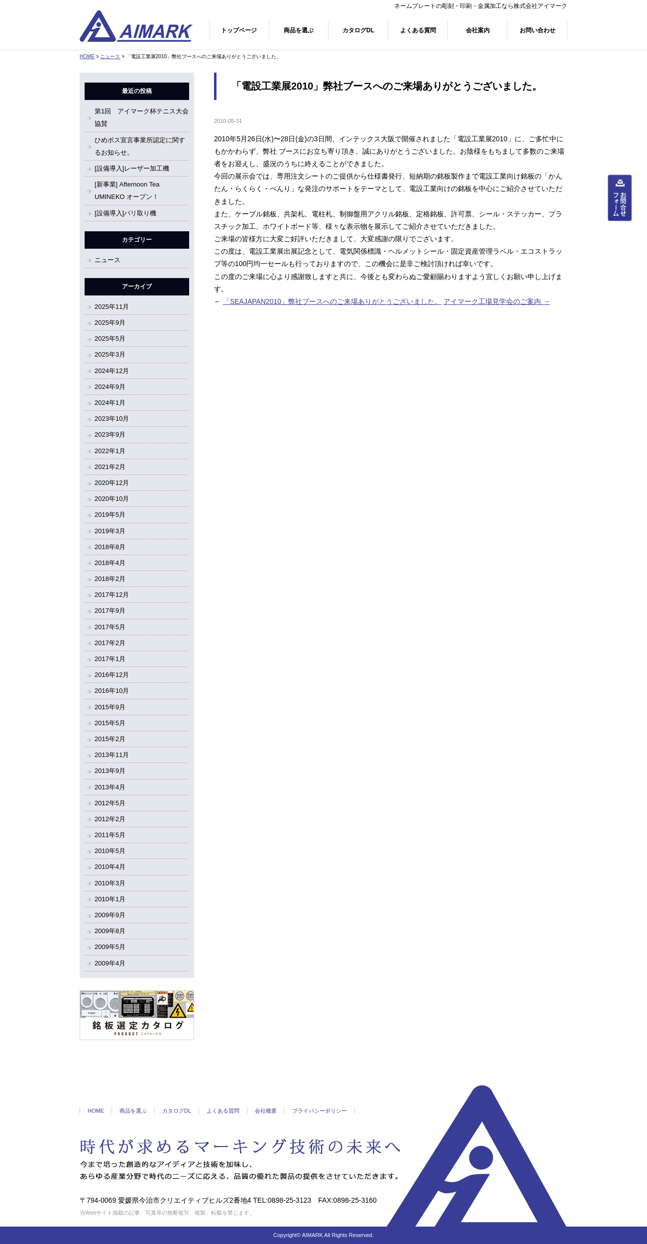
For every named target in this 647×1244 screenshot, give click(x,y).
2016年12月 (112, 674)
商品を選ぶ (299, 30)
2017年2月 (110, 643)
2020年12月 (112, 482)
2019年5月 (110, 514)
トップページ (239, 30)
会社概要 (266, 1111)
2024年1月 (110, 402)
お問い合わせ (537, 30)
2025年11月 (112, 306)
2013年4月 (110, 787)
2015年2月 (110, 739)
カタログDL (358, 30)
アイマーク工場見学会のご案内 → (496, 301)
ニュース (110, 56)
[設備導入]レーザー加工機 (132, 168)
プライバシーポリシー (319, 1111)
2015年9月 (110, 707)
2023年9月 (110, 434)
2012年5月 (110, 803)
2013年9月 (110, 770)
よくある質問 (418, 30)
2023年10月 (112, 418)
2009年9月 (110, 915)
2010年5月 (110, 851)
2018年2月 (110, 578)
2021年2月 (110, 467)
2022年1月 (110, 451)
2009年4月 (110, 963)
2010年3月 (110, 883)
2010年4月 (110, 866)
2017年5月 (110, 627)
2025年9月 (110, 322)
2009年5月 (110, 947)
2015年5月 (110, 723)
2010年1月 (110, 899)
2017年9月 (110, 610)
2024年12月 (112, 371)
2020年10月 (112, 498)
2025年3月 (110, 354)
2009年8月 (110, 931)
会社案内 (478, 30)
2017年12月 (112, 594)
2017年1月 (110, 659)
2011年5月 (110, 835)
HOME (87, 56)
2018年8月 (110, 547)
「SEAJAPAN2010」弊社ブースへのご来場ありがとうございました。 (332, 301)
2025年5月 (110, 338)
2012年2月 (110, 819)
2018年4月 (110, 563)
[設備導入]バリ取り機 (125, 213)
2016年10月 (112, 690)
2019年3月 (110, 531)
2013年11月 (112, 755)
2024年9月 (110, 386)
